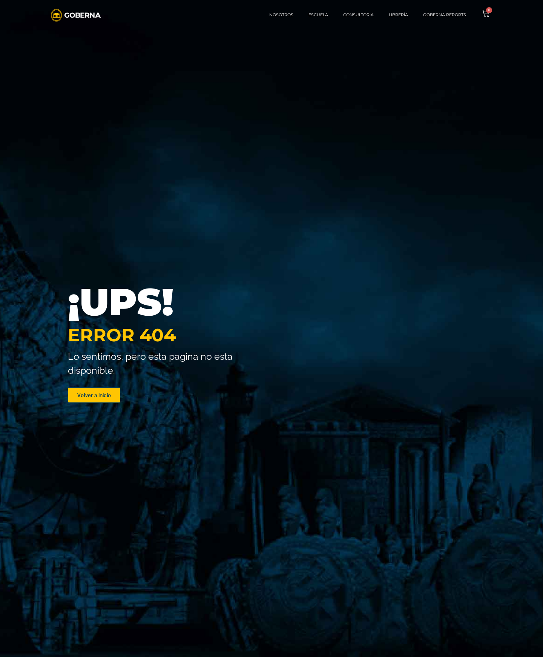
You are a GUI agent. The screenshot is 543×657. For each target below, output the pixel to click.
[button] (94, 395)
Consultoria (358, 14)
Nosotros (281, 14)
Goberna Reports (444, 14)
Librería (398, 14)
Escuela (318, 14)
